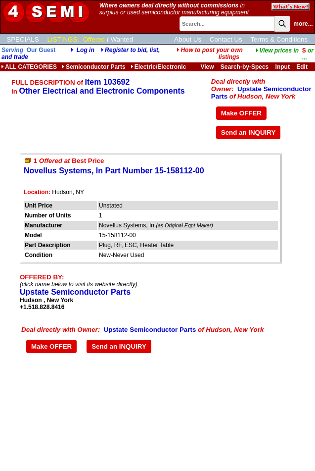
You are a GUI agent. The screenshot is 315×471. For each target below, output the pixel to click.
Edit (302, 66)
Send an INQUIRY (248, 132)
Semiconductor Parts (94, 66)
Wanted (122, 39)
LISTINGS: (63, 39)
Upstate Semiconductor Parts (75, 292)
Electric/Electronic (158, 66)
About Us (187, 39)
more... (303, 23)
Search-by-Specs (245, 66)
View (207, 66)
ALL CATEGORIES (29, 66)
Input (282, 66)
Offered (94, 39)
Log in (85, 50)
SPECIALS (22, 39)
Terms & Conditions (279, 39)
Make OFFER (241, 113)
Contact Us (226, 39)
